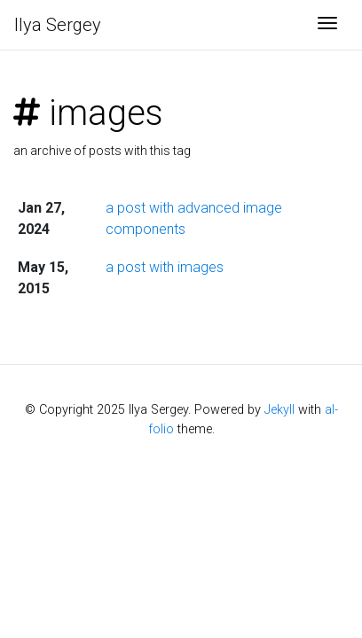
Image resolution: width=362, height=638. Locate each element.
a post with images (165, 267)
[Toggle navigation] (327, 24)
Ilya (57, 24)
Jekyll (279, 409)
